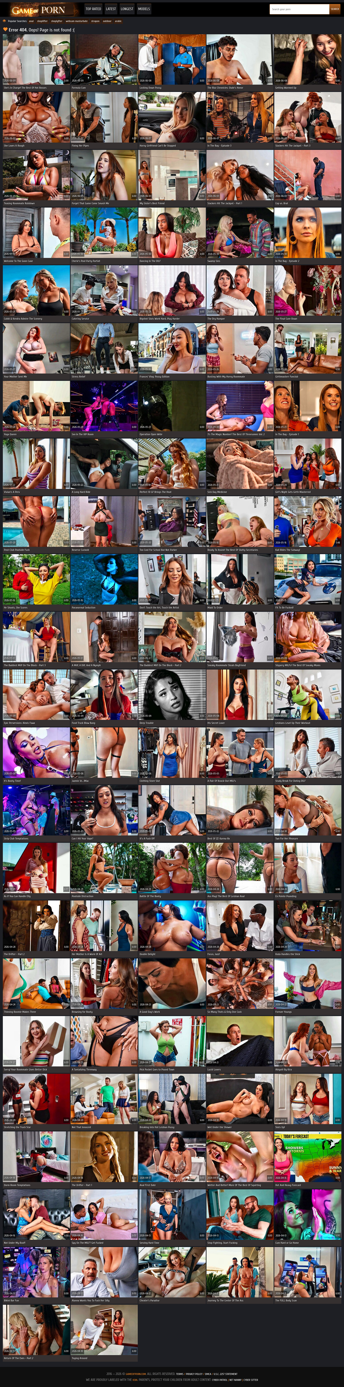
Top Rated (93, 9)
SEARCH (335, 9)
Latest (111, 9)
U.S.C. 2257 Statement (225, 1374)
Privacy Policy (194, 1374)
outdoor (107, 21)
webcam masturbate (77, 21)
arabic (118, 21)
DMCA (208, 1374)
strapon (95, 21)
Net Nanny (235, 1380)
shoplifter (42, 21)
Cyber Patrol (220, 1380)
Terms (179, 1374)
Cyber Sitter (251, 1380)
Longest (127, 9)
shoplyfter (56, 21)
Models (144, 9)
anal (31, 21)
